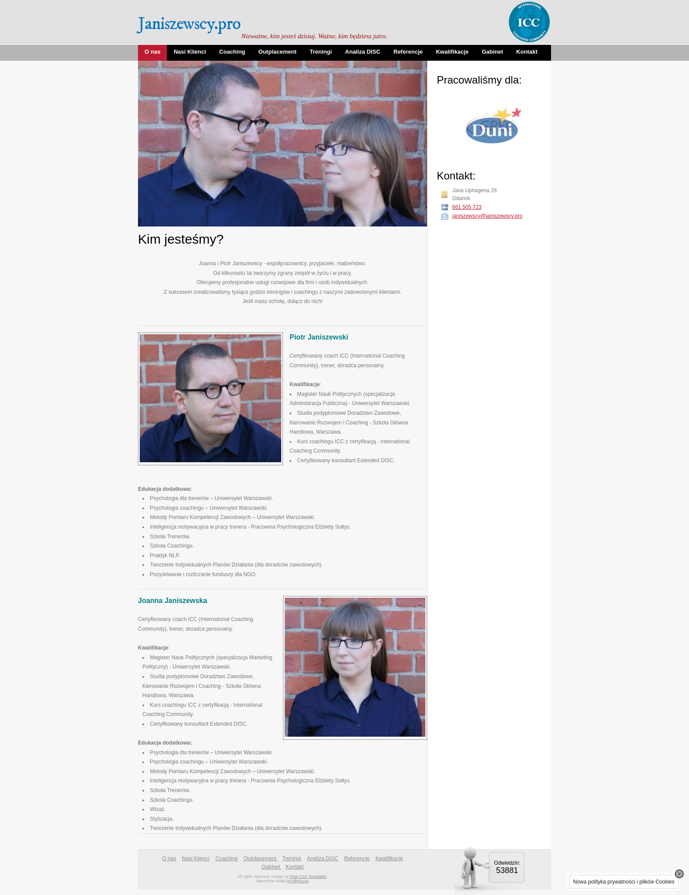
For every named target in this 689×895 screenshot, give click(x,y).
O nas (152, 51)
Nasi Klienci (190, 51)
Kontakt (526, 51)
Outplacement (277, 51)
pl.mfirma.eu (298, 881)
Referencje (408, 51)
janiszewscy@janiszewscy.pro (487, 216)
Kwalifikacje (452, 51)
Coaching (232, 51)
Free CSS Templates (308, 876)
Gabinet (492, 51)
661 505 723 (467, 207)
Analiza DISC (362, 51)
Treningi (321, 51)
